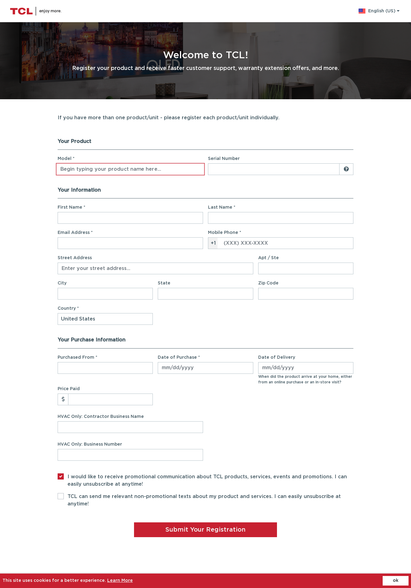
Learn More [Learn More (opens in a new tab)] (120, 580)
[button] (379, 11)
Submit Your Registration (205, 530)
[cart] (404, 11)
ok (395, 580)
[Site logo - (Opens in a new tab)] (36, 11)
